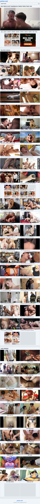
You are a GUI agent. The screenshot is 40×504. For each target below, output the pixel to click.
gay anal (17, 31)
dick (36, 31)
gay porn (9, 31)
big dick (30, 31)
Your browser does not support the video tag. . (20, 19)
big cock (26, 31)
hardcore (21, 31)
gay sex (5, 31)
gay (1, 31)
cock (33, 31)
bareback (13, 31)
